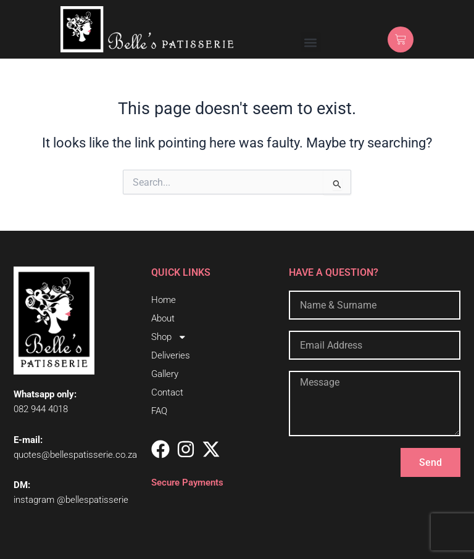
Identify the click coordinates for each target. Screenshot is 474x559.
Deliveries (170, 355)
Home (163, 299)
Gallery (164, 373)
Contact (167, 392)
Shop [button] (169, 337)
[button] (311, 42)
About (163, 318)
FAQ (159, 410)
